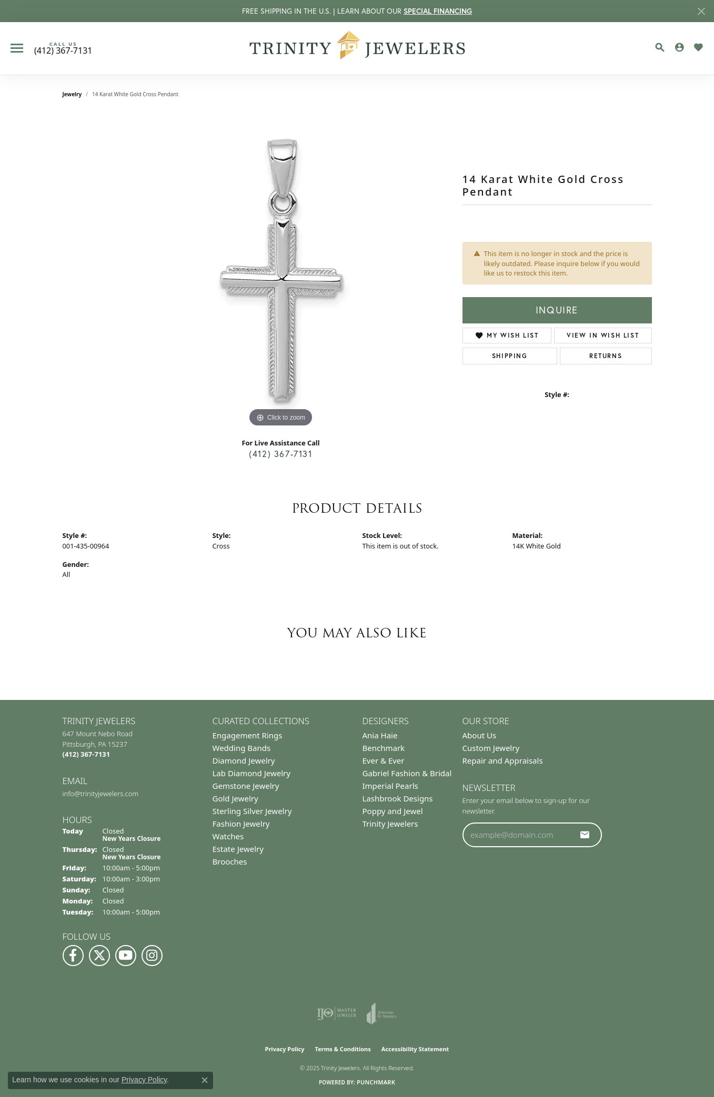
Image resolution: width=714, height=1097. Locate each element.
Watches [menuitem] (228, 836)
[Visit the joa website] (382, 1013)
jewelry (72, 94)
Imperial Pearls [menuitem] (390, 785)
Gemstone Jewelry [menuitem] (246, 785)
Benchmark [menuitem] (384, 748)
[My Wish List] (698, 47)
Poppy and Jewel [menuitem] (393, 811)
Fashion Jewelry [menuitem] (241, 823)
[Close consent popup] (205, 1080)
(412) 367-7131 (280, 454)
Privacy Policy (285, 1049)
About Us (479, 735)
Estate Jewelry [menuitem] (238, 849)
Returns (605, 356)
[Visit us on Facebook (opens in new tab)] (73, 955)
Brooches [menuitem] (230, 861)
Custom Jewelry (491, 748)
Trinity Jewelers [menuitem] (390, 823)
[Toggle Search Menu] (660, 47)
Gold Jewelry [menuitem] (235, 798)
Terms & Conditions (343, 1049)
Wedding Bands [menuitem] (242, 748)
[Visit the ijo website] (336, 1013)
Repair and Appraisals (502, 760)
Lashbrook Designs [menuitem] (398, 798)
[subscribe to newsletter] (585, 834)
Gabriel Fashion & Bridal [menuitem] (407, 773)
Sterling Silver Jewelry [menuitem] (252, 811)
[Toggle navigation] (16, 48)
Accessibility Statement (415, 1049)
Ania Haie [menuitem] (380, 735)
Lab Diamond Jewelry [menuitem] (251, 773)
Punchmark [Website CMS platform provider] (376, 1082)
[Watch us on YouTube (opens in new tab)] (125, 955)
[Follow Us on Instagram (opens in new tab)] (152, 955)
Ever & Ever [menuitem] (384, 760)
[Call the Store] (86, 754)
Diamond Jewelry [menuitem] (244, 760)
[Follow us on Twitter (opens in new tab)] (99, 955)
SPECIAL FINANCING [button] (438, 11)
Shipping (510, 356)
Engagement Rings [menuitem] (248, 735)
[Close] (701, 11)
